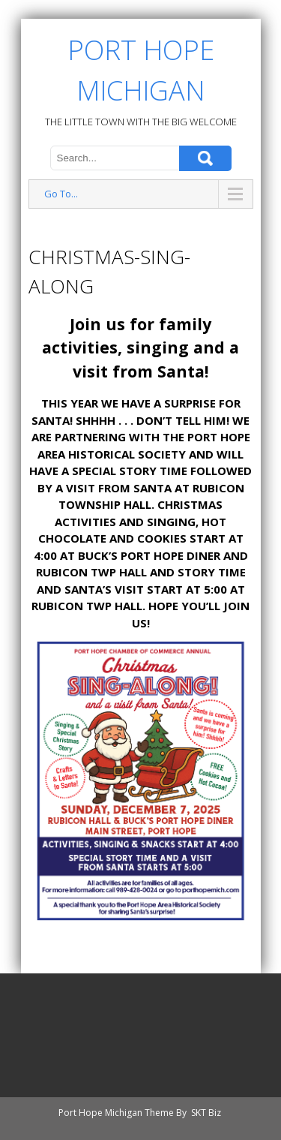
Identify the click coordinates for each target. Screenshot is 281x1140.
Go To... (61, 193)
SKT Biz (206, 1112)
